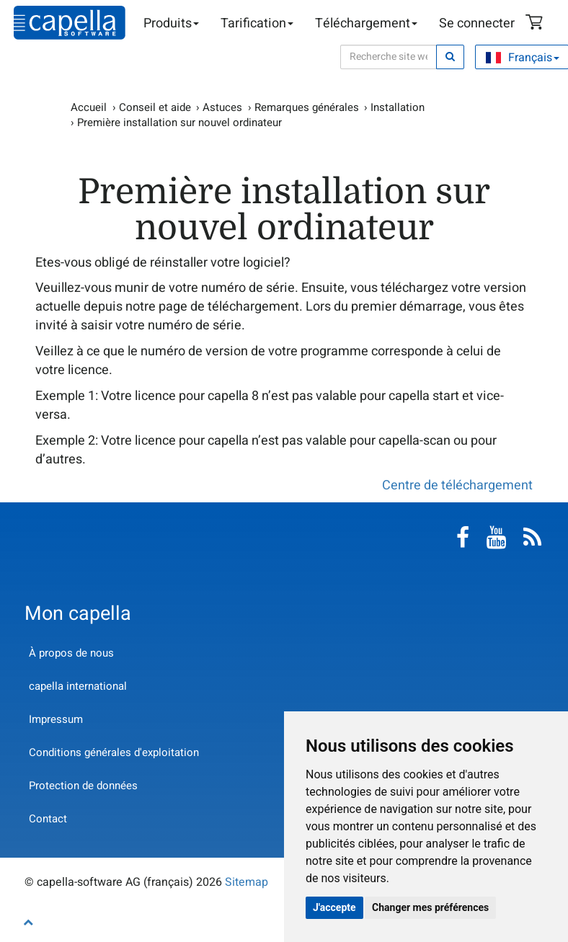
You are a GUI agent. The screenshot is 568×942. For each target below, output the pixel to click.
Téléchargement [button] (366, 23)
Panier (536, 23)
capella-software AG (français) (69, 23)
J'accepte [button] (334, 907)
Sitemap (246, 882)
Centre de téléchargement (457, 485)
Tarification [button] (257, 23)
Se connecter (477, 23)
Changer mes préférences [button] (430, 907)
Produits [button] (171, 23)
